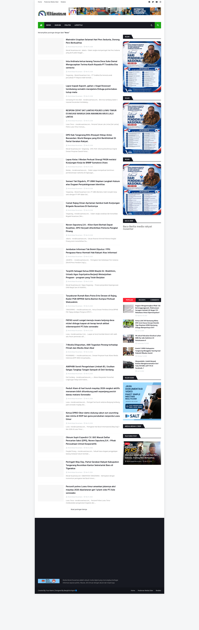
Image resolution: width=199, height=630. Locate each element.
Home (40, 2)
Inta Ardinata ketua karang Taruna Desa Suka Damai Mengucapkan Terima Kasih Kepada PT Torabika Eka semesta (92, 64)
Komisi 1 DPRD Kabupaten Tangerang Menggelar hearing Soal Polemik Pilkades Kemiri (147, 350)
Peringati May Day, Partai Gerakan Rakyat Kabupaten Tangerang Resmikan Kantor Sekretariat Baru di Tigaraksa (92, 465)
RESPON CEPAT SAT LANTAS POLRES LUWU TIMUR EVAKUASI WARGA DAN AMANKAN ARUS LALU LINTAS (91, 114)
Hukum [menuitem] (58, 25)
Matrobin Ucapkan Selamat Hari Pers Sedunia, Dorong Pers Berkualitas (93, 41)
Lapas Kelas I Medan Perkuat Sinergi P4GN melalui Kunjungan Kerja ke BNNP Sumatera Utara (91, 161)
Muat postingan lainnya (79, 509)
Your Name (50, 590)
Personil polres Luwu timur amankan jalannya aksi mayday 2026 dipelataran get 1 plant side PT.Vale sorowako (91, 490)
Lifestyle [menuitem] (78, 25)
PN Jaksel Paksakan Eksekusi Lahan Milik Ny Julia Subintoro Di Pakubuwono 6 (148, 338)
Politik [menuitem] (68, 25)
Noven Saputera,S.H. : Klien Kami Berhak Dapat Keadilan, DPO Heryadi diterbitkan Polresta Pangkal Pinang (92, 228)
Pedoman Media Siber (51, 2)
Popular (129, 300)
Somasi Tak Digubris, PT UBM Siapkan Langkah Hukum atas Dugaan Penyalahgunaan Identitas (93, 183)
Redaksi (63, 2)
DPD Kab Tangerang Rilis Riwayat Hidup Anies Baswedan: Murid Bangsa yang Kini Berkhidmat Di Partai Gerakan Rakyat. (91, 138)
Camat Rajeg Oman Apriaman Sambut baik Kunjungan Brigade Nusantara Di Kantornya (93, 204)
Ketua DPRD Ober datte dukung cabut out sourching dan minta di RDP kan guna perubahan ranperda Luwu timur (93, 416)
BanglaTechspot (69, 590)
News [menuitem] (48, 25)
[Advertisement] (76, 611)
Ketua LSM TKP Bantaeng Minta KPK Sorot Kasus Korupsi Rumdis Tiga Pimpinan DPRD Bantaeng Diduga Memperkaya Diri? (147, 324)
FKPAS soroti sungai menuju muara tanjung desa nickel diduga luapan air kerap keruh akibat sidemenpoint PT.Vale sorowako (90, 323)
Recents (142, 300)
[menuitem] (41, 25)
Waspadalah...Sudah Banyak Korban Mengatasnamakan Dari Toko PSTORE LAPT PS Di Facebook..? (146, 364)
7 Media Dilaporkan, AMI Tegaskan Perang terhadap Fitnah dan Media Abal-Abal (92, 346)
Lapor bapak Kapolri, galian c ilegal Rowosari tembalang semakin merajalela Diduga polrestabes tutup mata (91, 89)
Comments (154, 300)
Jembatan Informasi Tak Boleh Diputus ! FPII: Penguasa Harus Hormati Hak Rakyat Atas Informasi (91, 251)
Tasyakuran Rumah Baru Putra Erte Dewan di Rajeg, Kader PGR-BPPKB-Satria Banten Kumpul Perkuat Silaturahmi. (91, 299)
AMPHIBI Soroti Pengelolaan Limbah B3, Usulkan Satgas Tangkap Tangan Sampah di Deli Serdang (90, 368)
